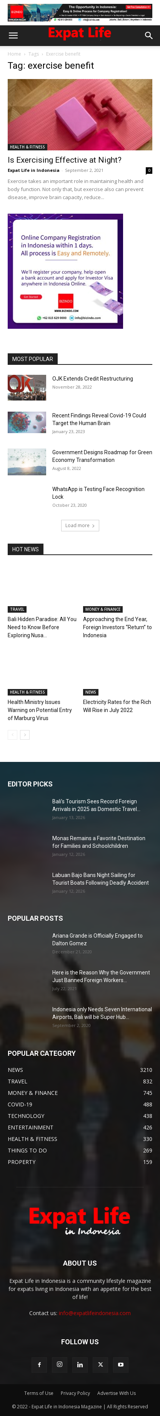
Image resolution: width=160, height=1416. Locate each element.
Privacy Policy (75, 1393)
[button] (13, 35)
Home (14, 54)
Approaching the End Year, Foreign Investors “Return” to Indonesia (117, 627)
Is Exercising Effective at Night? (65, 160)
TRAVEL (17, 609)
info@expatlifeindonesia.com (95, 1313)
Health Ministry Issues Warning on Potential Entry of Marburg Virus (40, 710)
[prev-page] (12, 735)
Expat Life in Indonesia (34, 170)
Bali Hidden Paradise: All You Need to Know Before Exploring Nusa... (42, 627)
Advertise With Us (116, 1393)
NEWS (90, 692)
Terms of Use (38, 1393)
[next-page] (25, 735)
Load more (80, 525)
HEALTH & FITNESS (27, 147)
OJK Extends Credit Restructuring (92, 379)
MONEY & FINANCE (102, 609)
